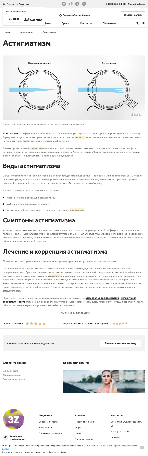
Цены (47, 23)
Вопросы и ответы (48, 422)
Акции (78, 428)
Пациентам (109, 23)
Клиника (80, 416)
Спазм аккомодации (14, 379)
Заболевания (45, 428)
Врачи (65, 23)
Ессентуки (24, 4)
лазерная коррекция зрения (102, 297)
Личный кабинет (136, 4)
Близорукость (10, 370)
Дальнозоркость (12, 374)
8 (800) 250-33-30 (116, 4)
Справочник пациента (50, 434)
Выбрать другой (33, 19)
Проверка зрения (84, 439)
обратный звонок (76, 15)
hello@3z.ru (117, 438)
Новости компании (85, 422)
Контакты (86, 23)
